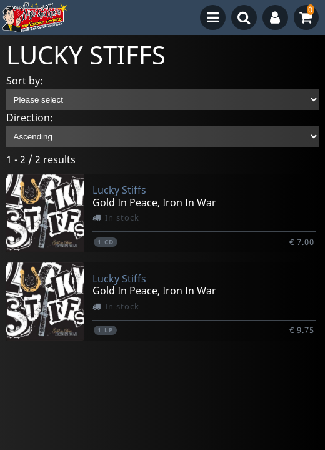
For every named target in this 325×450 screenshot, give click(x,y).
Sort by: (24, 81)
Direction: (29, 117)
